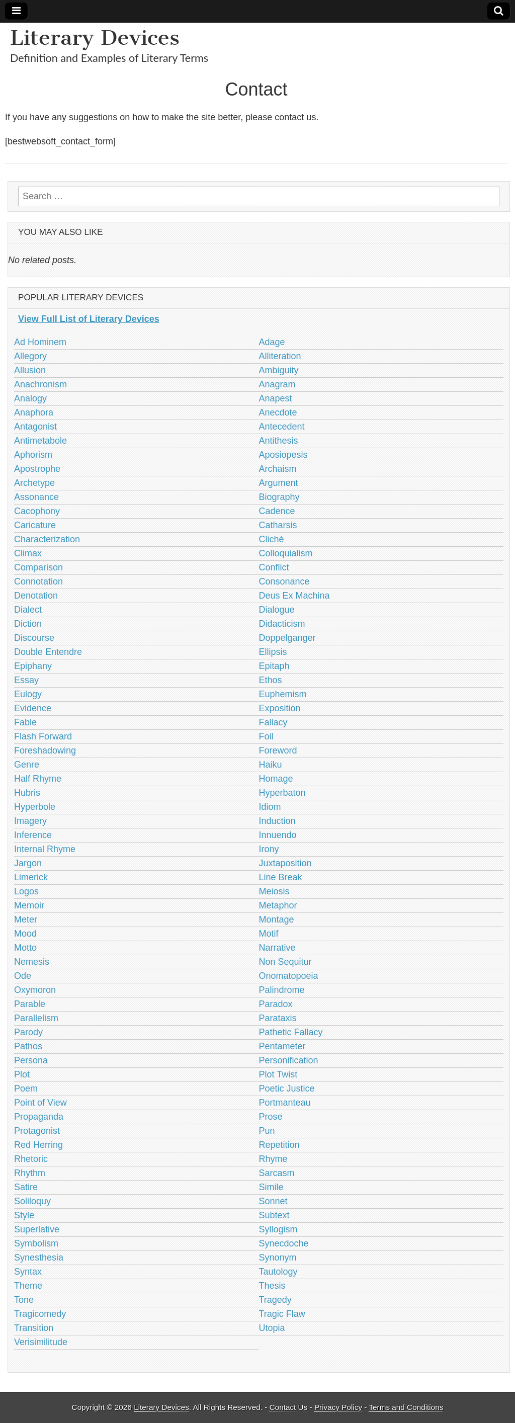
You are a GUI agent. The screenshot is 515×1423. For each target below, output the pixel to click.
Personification (288, 1060)
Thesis (272, 1286)
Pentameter (282, 1046)
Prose (271, 1117)
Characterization (47, 539)
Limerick (31, 877)
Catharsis (278, 525)
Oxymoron (35, 990)
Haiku (270, 765)
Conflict (274, 567)
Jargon (28, 863)
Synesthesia (38, 1257)
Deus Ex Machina (294, 596)
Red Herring (38, 1145)
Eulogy (28, 694)
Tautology (278, 1272)
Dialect (28, 610)
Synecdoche (284, 1243)
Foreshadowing (45, 750)
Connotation (38, 581)
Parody (28, 1032)
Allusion (30, 370)
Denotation (36, 596)
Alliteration (280, 356)
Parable (29, 1004)
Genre (26, 765)
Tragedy (275, 1300)
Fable (25, 722)
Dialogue (277, 610)
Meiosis (274, 891)
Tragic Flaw (282, 1314)
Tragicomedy (40, 1314)
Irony (269, 849)
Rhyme (273, 1159)
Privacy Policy (338, 1407)
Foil (266, 736)
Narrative (277, 948)
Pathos (28, 1046)
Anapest (275, 398)
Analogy (30, 398)
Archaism (278, 469)
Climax (28, 553)
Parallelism (36, 1018)
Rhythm (29, 1173)
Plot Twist (278, 1074)
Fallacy (273, 722)
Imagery (30, 821)
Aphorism (33, 455)
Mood (25, 934)
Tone (24, 1300)
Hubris (27, 793)
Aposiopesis (283, 455)
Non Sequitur (285, 962)
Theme (28, 1286)
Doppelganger (287, 638)
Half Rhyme (37, 779)
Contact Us (289, 1407)
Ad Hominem (40, 342)
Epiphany (33, 666)
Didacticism (282, 624)
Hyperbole (34, 807)
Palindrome (282, 990)
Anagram (277, 384)
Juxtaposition (285, 863)
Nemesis (31, 962)
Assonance (36, 497)
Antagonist (35, 427)
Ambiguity (279, 370)
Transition (33, 1328)
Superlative (36, 1229)
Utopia (272, 1328)
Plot (22, 1074)
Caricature (35, 525)
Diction (28, 624)
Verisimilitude (40, 1342)
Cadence (277, 511)
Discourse (34, 638)
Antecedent (282, 427)
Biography (279, 497)
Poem (26, 1088)
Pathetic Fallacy (291, 1032)
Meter (25, 919)
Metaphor (278, 905)
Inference (33, 835)
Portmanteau (285, 1103)
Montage (276, 919)
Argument (278, 483)
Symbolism (36, 1243)
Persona (31, 1060)
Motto (25, 948)
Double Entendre (48, 652)
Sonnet (273, 1201)
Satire (26, 1187)
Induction (277, 821)
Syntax (28, 1272)
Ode (22, 976)
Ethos (270, 680)
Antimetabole (40, 441)
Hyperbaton (282, 793)
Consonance (284, 581)
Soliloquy (32, 1201)
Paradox (276, 1004)
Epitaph (274, 666)
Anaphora (33, 412)
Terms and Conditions (406, 1407)
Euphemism (283, 694)
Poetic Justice (287, 1088)
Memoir (29, 905)
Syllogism (278, 1229)
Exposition (280, 708)
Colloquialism (286, 553)
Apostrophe (37, 469)
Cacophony (37, 511)
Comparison (38, 567)
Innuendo (278, 835)
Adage (272, 342)
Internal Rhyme (44, 849)
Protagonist (37, 1131)
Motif (269, 934)
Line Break (280, 877)
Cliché (271, 539)
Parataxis (278, 1018)
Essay (26, 680)
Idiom (270, 807)
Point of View (40, 1103)
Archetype (34, 483)
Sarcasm (277, 1173)
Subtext (274, 1215)
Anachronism (40, 384)
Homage (276, 779)
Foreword (278, 750)
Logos (26, 891)
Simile (271, 1187)
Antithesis (278, 441)
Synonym (278, 1257)
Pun (267, 1131)
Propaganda (38, 1117)
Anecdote (278, 412)
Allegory (30, 356)
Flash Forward (43, 736)
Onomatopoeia (288, 976)
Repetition (279, 1145)
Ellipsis (273, 652)
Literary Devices (95, 37)
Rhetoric (31, 1159)
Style (24, 1215)
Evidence (32, 708)
